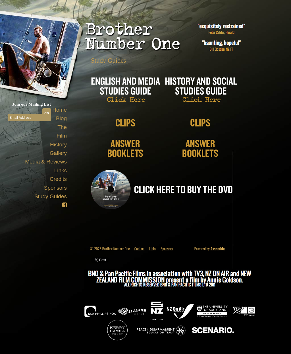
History (58, 145)
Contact (139, 248)
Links (60, 170)
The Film (62, 131)
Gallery (58, 153)
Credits (58, 179)
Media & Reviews (46, 162)
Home (59, 110)
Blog (61, 118)
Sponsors (55, 188)
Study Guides (50, 196)
